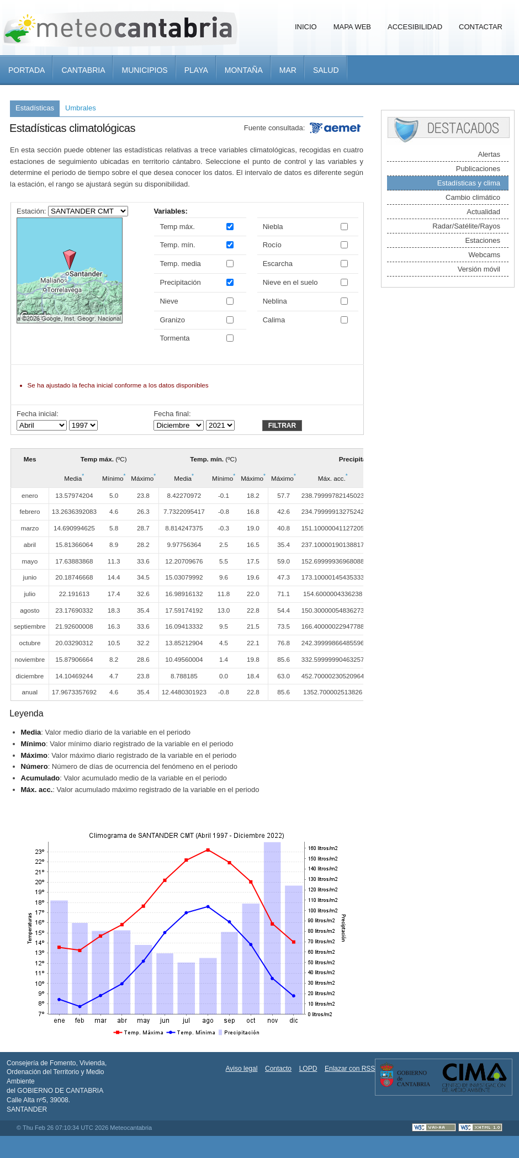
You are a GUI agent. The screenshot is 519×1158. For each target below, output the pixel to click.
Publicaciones (478, 168)
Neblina (275, 301)
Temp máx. (177, 226)
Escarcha (278, 263)
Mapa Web (352, 27)
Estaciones (482, 240)
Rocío (272, 245)
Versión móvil (479, 269)
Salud (326, 70)
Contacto (278, 1068)
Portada (26, 70)
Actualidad (483, 212)
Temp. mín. (177, 245)
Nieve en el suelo (290, 282)
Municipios (144, 70)
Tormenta (174, 338)
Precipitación (180, 282)
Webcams (484, 255)
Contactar (480, 27)
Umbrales (80, 108)
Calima (274, 320)
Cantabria (83, 70)
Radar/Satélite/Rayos (466, 226)
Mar (287, 70)
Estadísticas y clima (468, 183)
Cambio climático (473, 197)
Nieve (169, 301)
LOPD (308, 1068)
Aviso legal (242, 1068)
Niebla (273, 226)
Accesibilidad (415, 27)
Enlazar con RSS (350, 1068)
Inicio (306, 27)
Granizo (172, 320)
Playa (196, 70)
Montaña (244, 70)
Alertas (489, 154)
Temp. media (180, 263)
